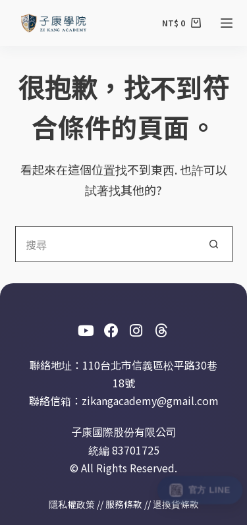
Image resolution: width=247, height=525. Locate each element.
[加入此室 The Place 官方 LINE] (199, 490)
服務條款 (123, 504)
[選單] (227, 23)
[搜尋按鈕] (214, 244)
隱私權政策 (72, 504)
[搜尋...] (105, 244)
